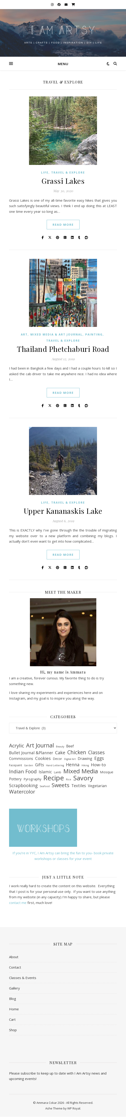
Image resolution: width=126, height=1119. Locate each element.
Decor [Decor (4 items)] (57, 759)
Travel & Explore (68, 172)
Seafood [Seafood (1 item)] (45, 786)
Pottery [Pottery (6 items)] (15, 778)
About (13, 957)
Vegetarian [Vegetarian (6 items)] (97, 785)
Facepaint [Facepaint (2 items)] (15, 765)
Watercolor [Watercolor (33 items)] (22, 792)
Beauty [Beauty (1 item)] (60, 746)
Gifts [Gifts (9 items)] (39, 764)
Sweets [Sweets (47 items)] (60, 785)
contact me (18, 902)
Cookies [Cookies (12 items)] (43, 758)
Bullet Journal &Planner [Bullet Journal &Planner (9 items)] (31, 752)
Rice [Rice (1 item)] (68, 779)
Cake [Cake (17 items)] (60, 753)
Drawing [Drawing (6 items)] (85, 758)
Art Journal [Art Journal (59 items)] (40, 745)
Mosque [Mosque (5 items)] (106, 772)
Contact (15, 967)
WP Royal (73, 1108)
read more (63, 225)
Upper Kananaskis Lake (63, 511)
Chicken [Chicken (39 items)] (76, 752)
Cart (12, 1019)
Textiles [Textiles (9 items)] (78, 785)
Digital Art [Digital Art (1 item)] (70, 759)
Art (24, 334)
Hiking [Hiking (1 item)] (85, 765)
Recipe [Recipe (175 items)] (53, 778)
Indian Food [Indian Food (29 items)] (23, 771)
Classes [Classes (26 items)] (96, 752)
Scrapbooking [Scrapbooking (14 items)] (23, 785)
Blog (12, 998)
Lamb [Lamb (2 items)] (57, 772)
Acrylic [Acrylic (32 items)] (16, 746)
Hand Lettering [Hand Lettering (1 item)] (55, 765)
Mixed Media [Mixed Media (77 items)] (80, 771)
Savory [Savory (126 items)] (83, 778)
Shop (13, 1030)
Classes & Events (22, 977)
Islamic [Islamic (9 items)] (45, 771)
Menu (63, 63)
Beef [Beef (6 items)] (70, 746)
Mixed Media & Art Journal (56, 334)
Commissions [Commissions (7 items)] (21, 758)
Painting (94, 334)
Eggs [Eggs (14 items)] (99, 758)
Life (44, 172)
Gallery (14, 988)
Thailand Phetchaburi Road (63, 349)
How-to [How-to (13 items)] (98, 765)
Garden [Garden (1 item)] (28, 765)
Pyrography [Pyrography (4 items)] (32, 779)
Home (14, 1009)
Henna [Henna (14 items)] (73, 765)
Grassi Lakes (63, 181)
